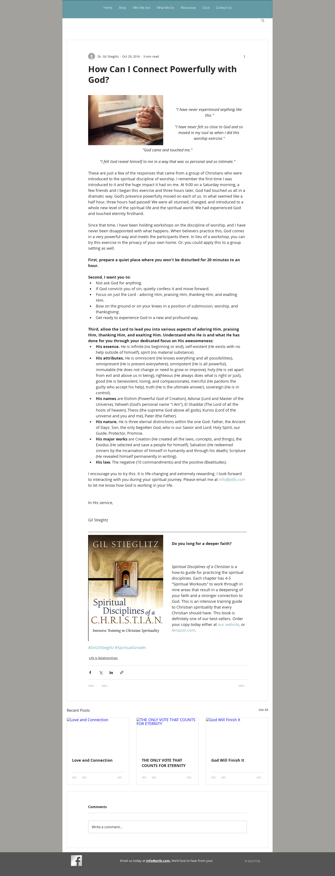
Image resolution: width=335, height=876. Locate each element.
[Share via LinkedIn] (111, 672)
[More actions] (244, 56)
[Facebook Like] (91, 861)
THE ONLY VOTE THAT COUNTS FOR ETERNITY (164, 763)
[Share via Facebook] (90, 672)
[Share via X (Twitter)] (101, 672)
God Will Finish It (227, 760)
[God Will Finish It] (237, 735)
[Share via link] (122, 672)
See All (263, 710)
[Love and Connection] (98, 735)
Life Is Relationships (103, 658)
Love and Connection (92, 760)
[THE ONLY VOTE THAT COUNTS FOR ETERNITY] (168, 735)
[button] (165, 7)
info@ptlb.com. (158, 860)
